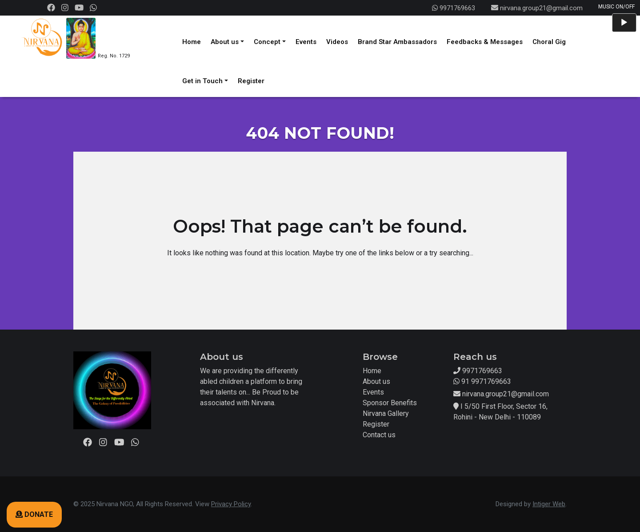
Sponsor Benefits (390, 403)
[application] (624, 23)
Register (251, 81)
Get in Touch (202, 81)
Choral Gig (549, 42)
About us (225, 42)
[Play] (624, 22)
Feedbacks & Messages (485, 42)
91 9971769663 (482, 381)
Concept (267, 42)
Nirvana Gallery (386, 413)
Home (191, 42)
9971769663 (453, 8)
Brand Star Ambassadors (397, 42)
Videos (337, 42)
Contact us (379, 435)
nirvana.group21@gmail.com (541, 8)
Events (306, 42)
